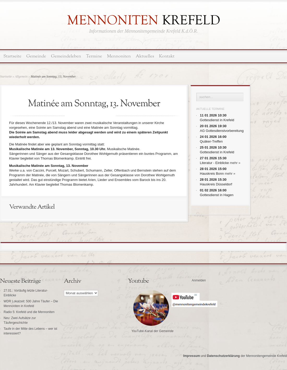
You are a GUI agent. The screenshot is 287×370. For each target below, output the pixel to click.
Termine (94, 56)
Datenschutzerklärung (223, 356)
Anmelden (199, 280)
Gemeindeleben (66, 56)
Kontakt (167, 56)
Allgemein (21, 76)
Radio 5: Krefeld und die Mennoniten (29, 312)
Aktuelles (145, 56)
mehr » (235, 163)
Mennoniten (119, 56)
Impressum (191, 356)
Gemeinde (36, 56)
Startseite (12, 56)
